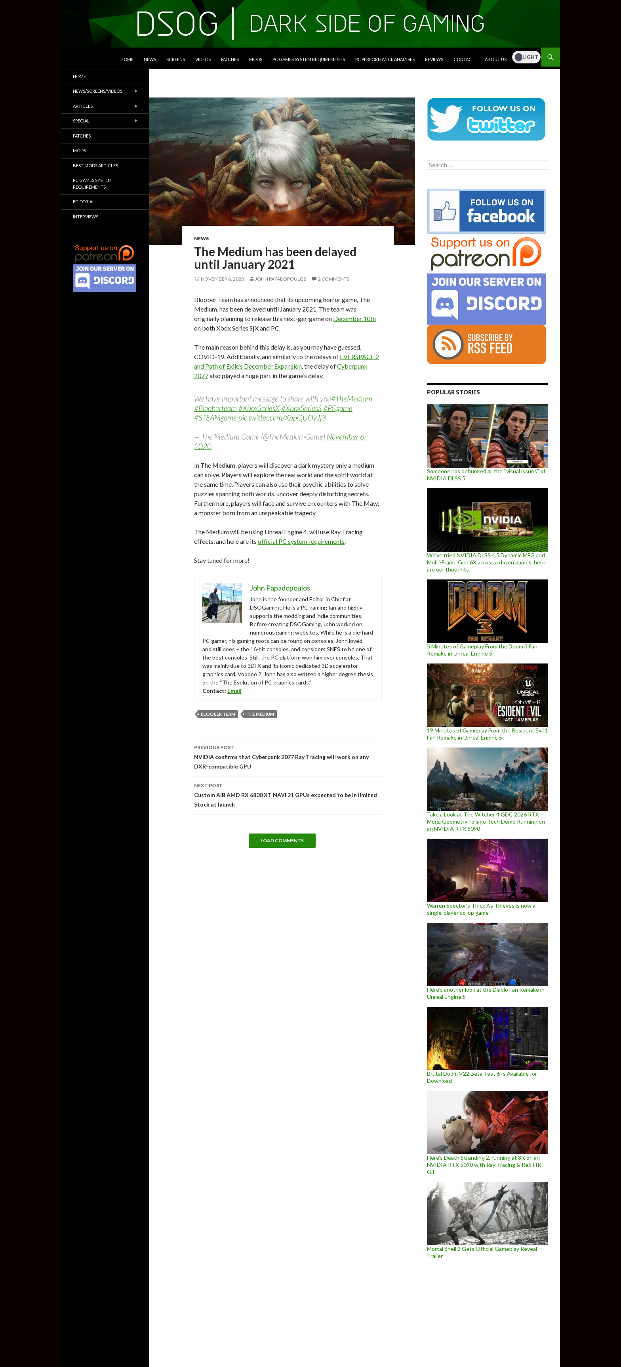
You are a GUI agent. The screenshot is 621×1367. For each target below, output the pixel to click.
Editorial (84, 201)
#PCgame (337, 408)
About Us (496, 59)
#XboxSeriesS (301, 408)
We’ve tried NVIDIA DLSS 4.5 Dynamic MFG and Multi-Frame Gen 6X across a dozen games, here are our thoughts (486, 562)
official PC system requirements (301, 541)
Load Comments (282, 840)
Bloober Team (218, 714)
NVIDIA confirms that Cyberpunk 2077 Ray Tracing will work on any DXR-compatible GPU (288, 756)
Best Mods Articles (95, 165)
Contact (463, 59)
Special (81, 120)
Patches (230, 59)
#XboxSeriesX (259, 408)
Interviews (85, 216)
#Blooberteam (215, 408)
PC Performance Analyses (385, 59)
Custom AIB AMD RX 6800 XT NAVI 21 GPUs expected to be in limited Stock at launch (288, 794)
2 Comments (333, 279)
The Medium (260, 714)
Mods (255, 59)
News (150, 59)
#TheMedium (351, 398)
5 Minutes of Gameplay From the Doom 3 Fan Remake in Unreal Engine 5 (482, 650)
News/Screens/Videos (97, 91)
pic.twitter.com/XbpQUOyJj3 (282, 417)
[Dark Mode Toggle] (526, 57)
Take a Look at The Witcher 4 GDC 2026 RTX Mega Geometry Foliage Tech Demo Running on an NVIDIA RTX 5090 (486, 821)
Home (126, 59)
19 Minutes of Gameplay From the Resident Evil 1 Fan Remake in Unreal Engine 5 (487, 734)
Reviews (434, 59)
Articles (83, 106)
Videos (203, 59)
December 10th (354, 318)
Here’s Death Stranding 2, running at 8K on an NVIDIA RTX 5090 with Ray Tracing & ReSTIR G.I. (484, 1164)
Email (234, 690)
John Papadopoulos (280, 279)
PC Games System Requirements (308, 59)
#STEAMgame (215, 417)
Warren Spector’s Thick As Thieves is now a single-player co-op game (481, 909)
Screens (175, 59)
